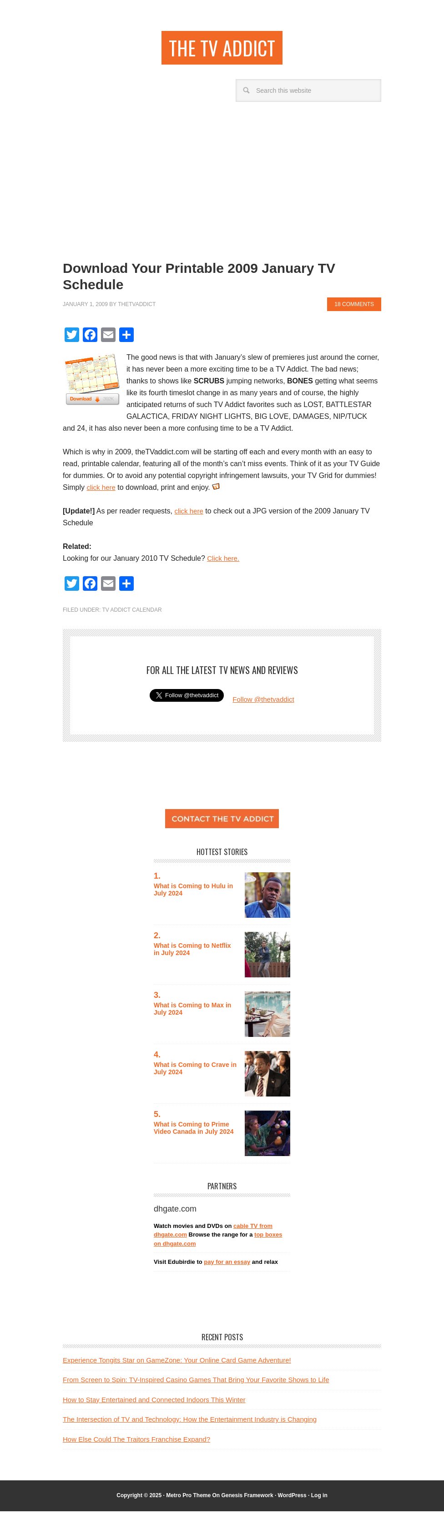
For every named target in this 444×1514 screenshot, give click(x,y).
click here (101, 490)
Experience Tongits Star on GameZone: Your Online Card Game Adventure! (177, 1363)
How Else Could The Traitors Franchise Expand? (136, 1442)
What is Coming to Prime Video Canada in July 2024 (195, 1130)
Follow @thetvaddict (263, 702)
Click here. (224, 561)
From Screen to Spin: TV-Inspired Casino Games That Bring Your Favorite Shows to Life (196, 1382)
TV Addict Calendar (131, 612)
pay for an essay (227, 1264)
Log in (319, 1498)
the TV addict (222, 49)
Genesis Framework (247, 1498)
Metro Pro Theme (188, 1498)
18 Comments (354, 307)
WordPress (292, 1498)
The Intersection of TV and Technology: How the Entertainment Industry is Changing (190, 1422)
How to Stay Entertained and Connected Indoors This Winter (154, 1402)
